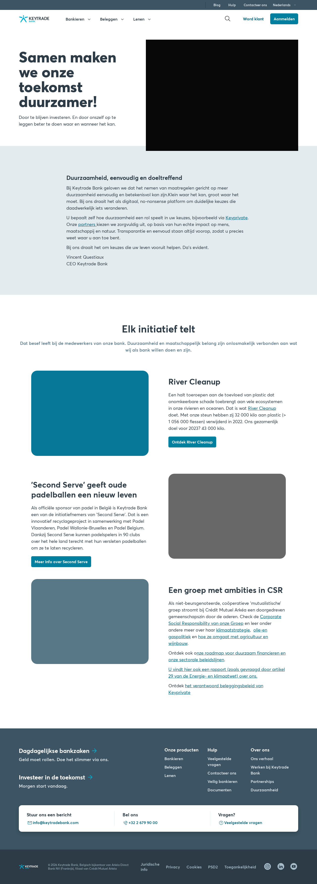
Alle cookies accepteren (144, 817)
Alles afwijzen (144, 830)
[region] (100, 841)
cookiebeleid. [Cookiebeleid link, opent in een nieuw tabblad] (79, 869)
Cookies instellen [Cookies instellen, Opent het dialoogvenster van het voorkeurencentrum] (145, 843)
